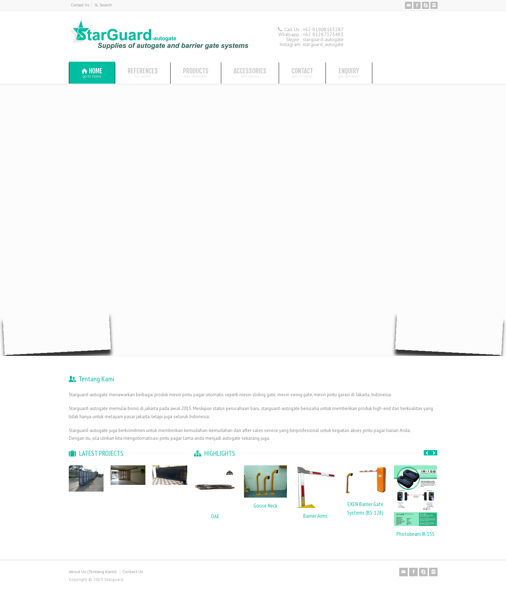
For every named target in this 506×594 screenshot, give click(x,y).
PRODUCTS (195, 72)
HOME (92, 73)
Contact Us (80, 4)
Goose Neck (265, 505)
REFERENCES (143, 72)
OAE (215, 516)
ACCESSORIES (250, 72)
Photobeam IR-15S (415, 533)
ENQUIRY (349, 72)
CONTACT (302, 72)
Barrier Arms (315, 515)
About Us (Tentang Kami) (93, 571)
